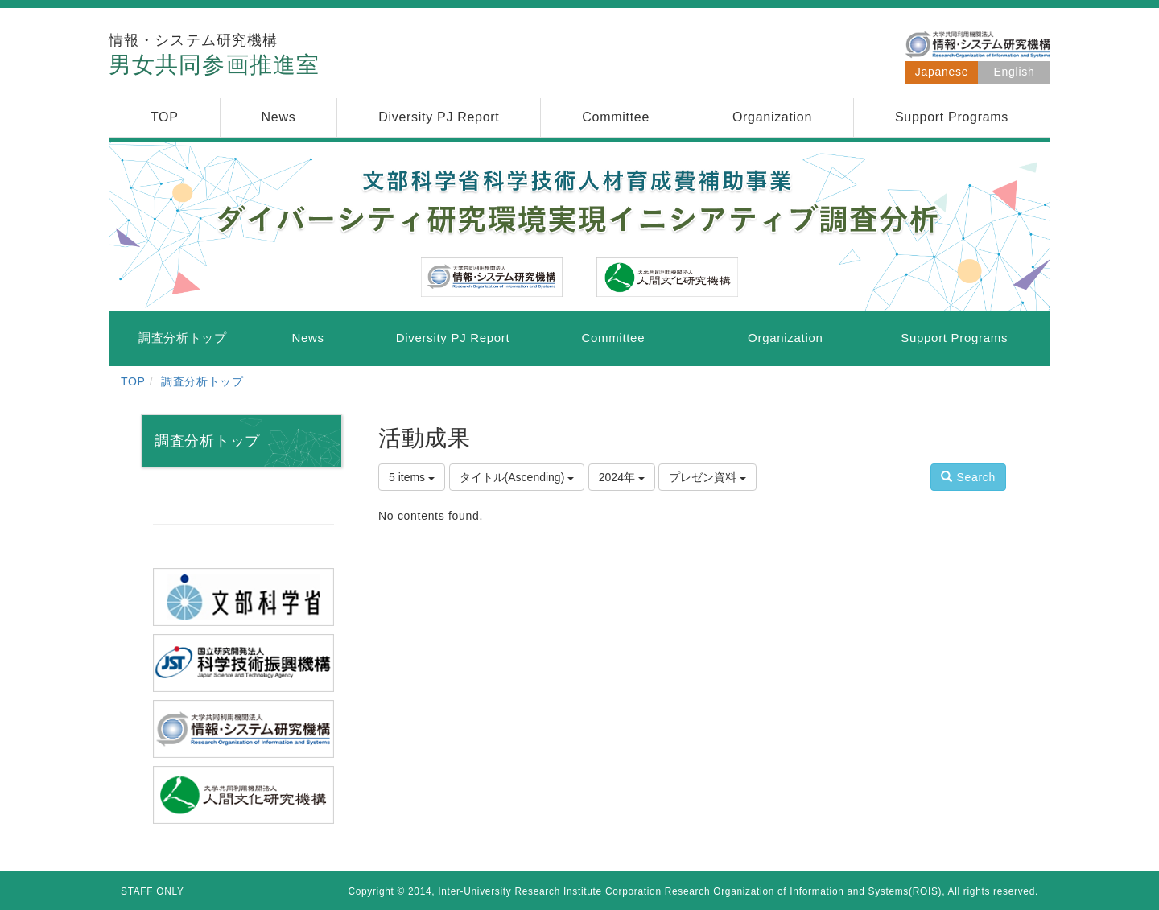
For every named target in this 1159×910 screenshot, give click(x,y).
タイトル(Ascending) (517, 477)
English (1014, 71)
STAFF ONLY (152, 891)
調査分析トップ (202, 381)
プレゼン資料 (707, 477)
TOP (133, 381)
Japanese (941, 71)
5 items (412, 477)
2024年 (622, 477)
